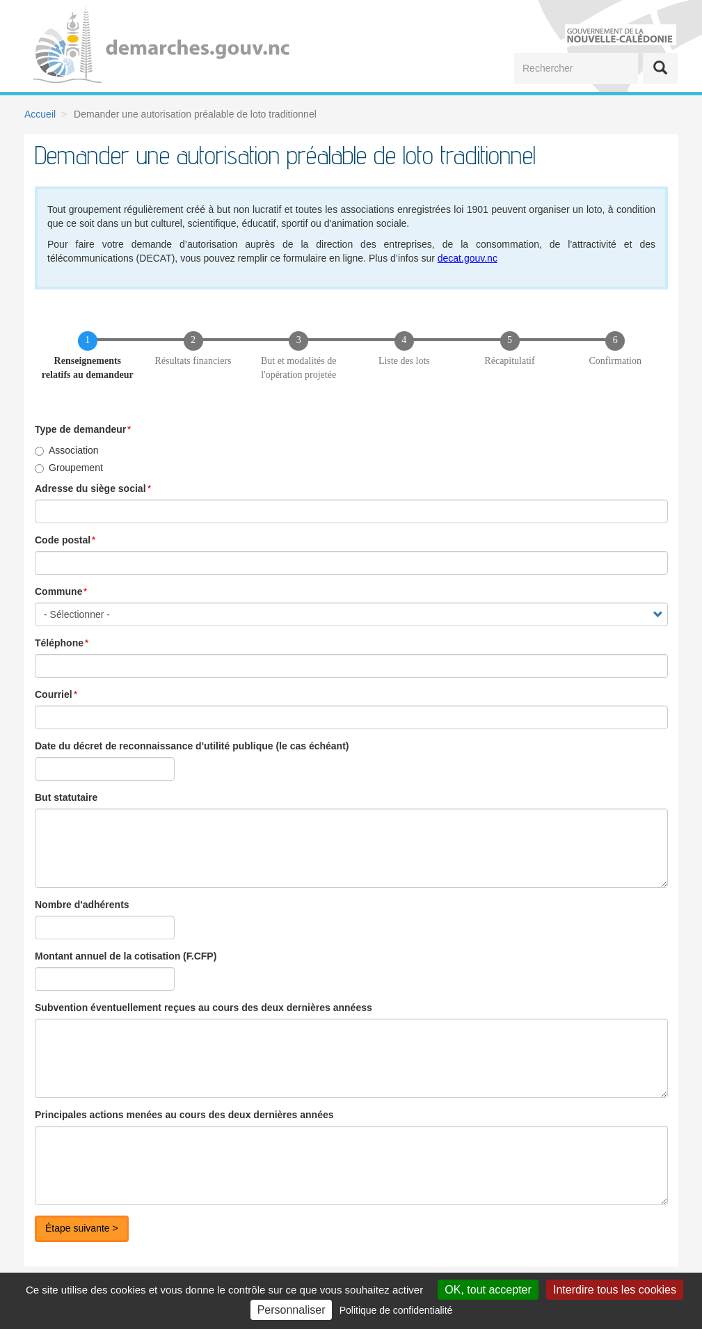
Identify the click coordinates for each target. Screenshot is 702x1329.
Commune (58, 591)
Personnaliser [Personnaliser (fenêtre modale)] (291, 1310)
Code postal (62, 540)
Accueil (40, 114)
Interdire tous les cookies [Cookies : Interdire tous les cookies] (614, 1290)
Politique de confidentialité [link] (396, 1310)
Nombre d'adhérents (82, 904)
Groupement (69, 467)
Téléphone (59, 642)
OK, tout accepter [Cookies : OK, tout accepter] (488, 1290)
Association (67, 450)
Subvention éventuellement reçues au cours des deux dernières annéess (203, 1007)
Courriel (53, 694)
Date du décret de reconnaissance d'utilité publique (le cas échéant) (192, 745)
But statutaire (66, 797)
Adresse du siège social (90, 488)
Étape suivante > (81, 1228)
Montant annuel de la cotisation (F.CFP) (125, 956)
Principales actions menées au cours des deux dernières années (184, 1114)
